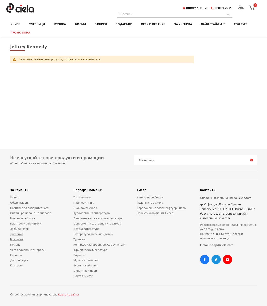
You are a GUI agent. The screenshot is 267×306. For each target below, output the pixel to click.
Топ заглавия (82, 197)
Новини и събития (22, 218)
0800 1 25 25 (223, 8)
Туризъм (79, 239)
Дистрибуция (19, 260)
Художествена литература (91, 213)
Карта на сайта (68, 294)
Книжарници (196, 8)
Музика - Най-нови (86, 260)
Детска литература (86, 229)
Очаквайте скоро (85, 208)
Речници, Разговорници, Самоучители (99, 244)
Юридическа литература (90, 250)
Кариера (16, 255)
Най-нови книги (84, 202)
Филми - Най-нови (85, 265)
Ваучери (79, 255)
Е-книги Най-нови (85, 271)
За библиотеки (20, 229)
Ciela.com (245, 198)
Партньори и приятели (25, 223)
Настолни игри (83, 276)
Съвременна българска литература (97, 218)
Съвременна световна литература (97, 223)
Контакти (16, 265)
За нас (14, 197)
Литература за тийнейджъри (93, 234)
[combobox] (174, 14)
